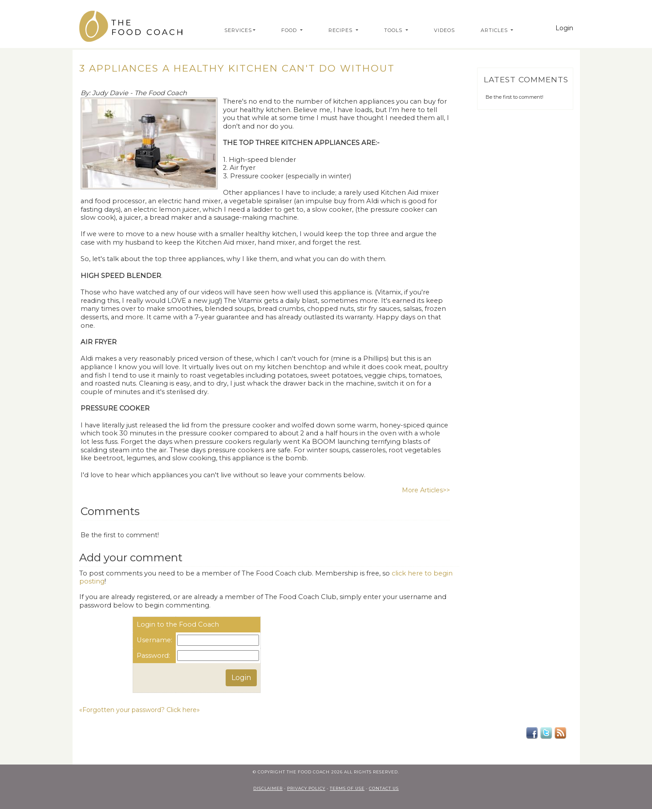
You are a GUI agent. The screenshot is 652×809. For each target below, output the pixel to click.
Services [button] (238, 30)
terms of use (347, 788)
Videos (444, 30)
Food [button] (290, 30)
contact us (384, 788)
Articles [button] (495, 30)
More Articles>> (426, 490)
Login (564, 28)
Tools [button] (394, 30)
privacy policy (306, 788)
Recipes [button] (341, 30)
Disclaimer (268, 788)
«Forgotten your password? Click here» (139, 710)
